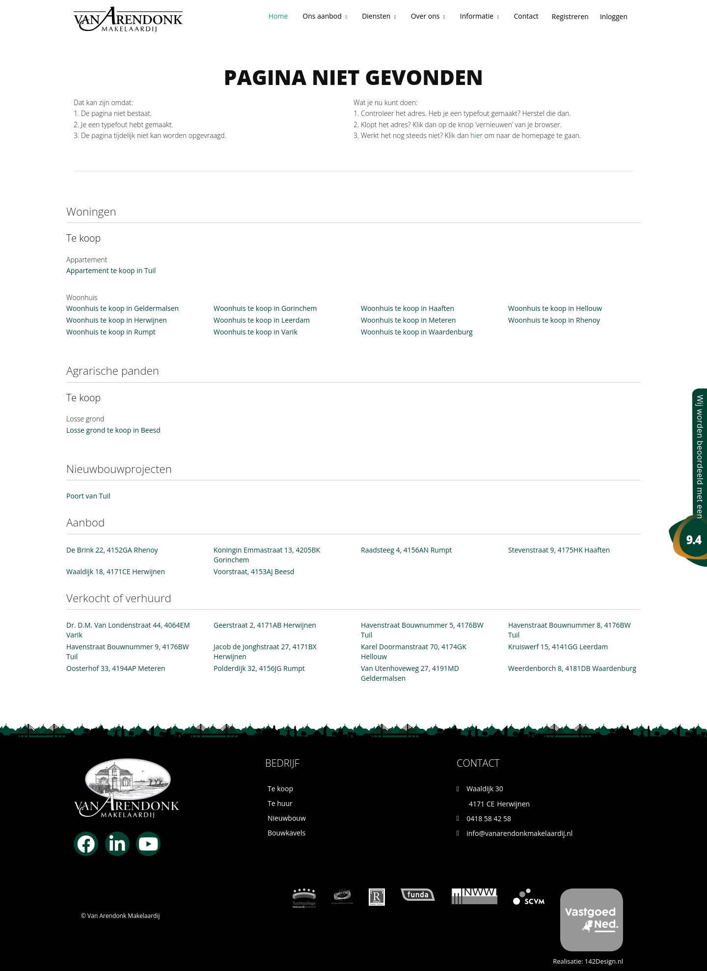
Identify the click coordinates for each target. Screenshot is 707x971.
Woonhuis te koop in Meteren (408, 320)
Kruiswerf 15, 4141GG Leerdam (558, 646)
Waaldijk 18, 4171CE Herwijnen (115, 571)
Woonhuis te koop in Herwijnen (116, 320)
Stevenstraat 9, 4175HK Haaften (559, 550)
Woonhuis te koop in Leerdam (262, 320)
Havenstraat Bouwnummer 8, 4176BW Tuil (569, 629)
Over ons (428, 16)
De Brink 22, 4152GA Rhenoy (112, 550)
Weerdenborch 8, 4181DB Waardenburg (572, 668)
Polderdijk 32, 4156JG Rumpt (259, 668)
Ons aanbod (324, 16)
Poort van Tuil (88, 495)
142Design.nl (604, 961)
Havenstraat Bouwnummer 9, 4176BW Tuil (127, 651)
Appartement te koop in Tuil (111, 270)
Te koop (280, 788)
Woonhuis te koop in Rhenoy (554, 320)
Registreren (570, 16)
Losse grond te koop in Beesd (113, 430)
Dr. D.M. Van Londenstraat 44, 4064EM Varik (128, 629)
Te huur (280, 803)
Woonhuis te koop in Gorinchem (265, 308)
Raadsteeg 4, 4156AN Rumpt (406, 550)
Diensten (379, 16)
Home (278, 16)
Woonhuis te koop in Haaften (407, 308)
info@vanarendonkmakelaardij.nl (519, 833)
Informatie (479, 16)
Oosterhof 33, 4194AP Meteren (115, 668)
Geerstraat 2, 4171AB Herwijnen (265, 625)
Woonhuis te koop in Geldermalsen (122, 308)
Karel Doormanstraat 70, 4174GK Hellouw (413, 651)
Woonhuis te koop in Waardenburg (417, 331)
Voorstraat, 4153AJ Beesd (254, 571)
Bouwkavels (286, 832)
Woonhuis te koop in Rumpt (111, 331)
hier (476, 135)
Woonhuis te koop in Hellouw (555, 308)
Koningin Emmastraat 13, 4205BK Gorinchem (267, 554)
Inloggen (613, 16)
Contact (526, 16)
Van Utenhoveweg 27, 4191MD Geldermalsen (410, 673)
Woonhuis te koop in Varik (256, 331)
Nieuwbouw (287, 818)
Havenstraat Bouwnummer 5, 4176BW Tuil (422, 629)
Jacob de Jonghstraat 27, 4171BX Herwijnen (265, 651)
